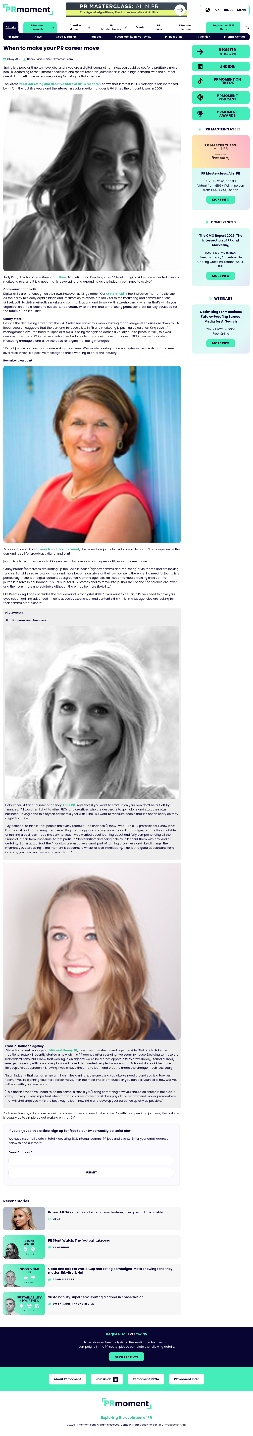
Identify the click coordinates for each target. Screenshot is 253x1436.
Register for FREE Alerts (223, 27)
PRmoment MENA (146, 1379)
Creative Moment (75, 27)
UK (217, 10)
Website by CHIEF (176, 1424)
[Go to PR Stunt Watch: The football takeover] (92, 1247)
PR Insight (14, 36)
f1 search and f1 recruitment (57, 549)
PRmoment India (186, 1379)
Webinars (223, 298)
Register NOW (126, 1357)
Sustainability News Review (133, 36)
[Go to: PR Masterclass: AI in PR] (221, 172)
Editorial (10, 27)
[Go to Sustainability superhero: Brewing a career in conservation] (92, 1303)
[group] (126, 9)
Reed (63, 277)
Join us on (107, 1379)
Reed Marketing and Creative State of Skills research (60, 84)
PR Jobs (159, 27)
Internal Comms (235, 36)
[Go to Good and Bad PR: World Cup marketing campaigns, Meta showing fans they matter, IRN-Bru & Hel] (92, 1275)
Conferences (223, 222)
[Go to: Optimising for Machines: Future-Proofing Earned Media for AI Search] (221, 329)
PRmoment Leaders (186, 27)
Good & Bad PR (66, 36)
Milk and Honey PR (63, 1050)
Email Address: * (20, 1152)
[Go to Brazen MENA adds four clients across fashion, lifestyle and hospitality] (92, 1218)
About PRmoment (67, 1379)
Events (140, 27)
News (38, 36)
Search (247, 27)
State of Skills (116, 294)
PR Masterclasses (111, 27)
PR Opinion (203, 36)
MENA (241, 10)
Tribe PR (68, 805)
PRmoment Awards (38, 27)
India (228, 10)
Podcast (95, 36)
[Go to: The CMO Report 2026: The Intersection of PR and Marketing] (221, 257)
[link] (126, 9)
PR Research (173, 36)
